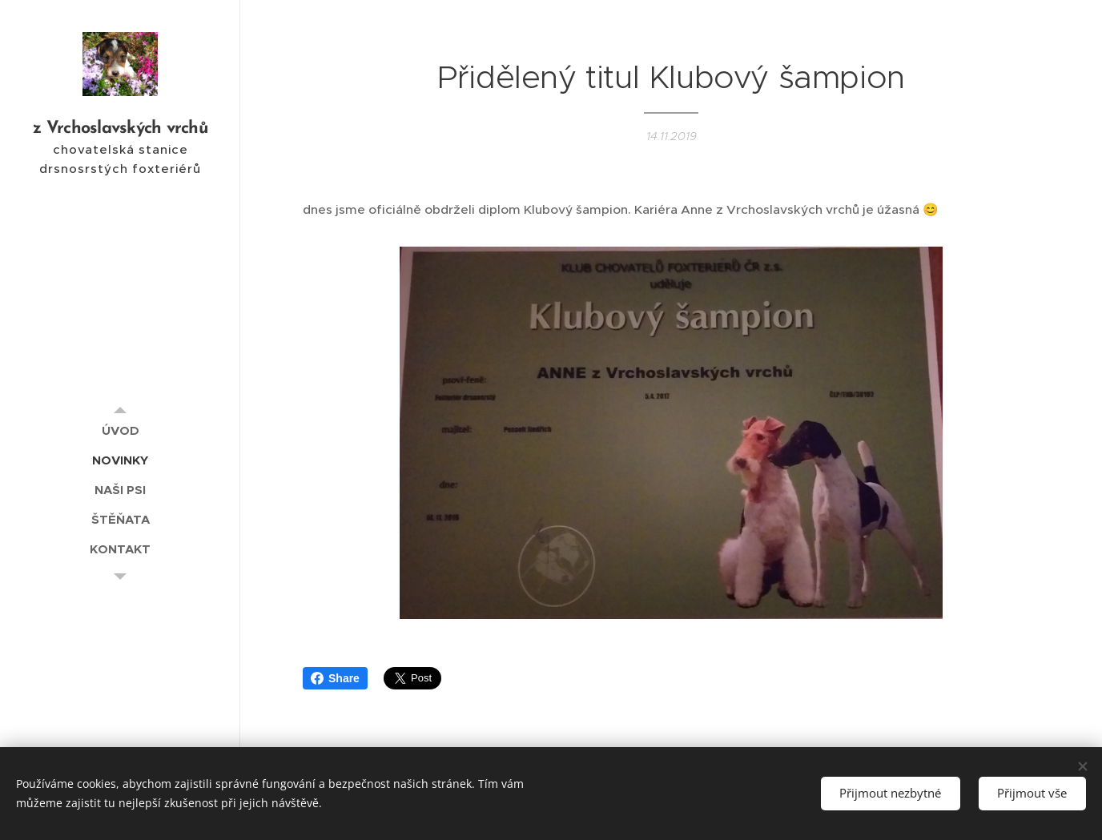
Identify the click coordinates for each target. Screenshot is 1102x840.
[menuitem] (120, 430)
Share (335, 678)
